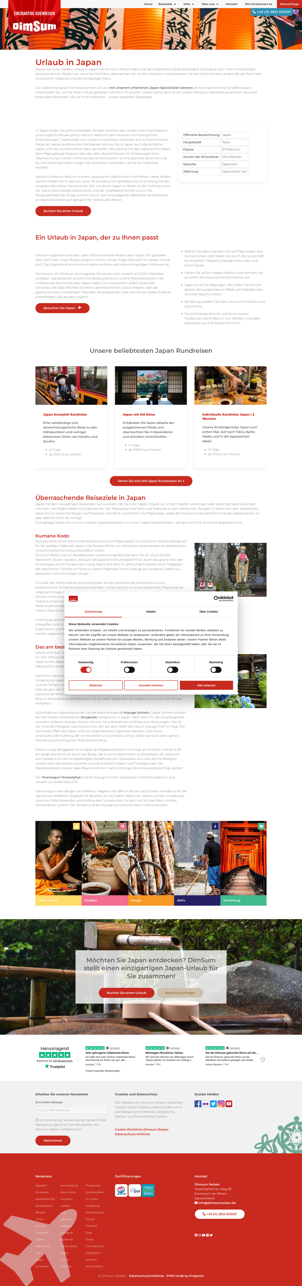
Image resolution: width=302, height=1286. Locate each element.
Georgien (41, 1232)
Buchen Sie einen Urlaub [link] (63, 211)
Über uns (210, 4)
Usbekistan (92, 1253)
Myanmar (66, 1239)
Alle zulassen (206, 685)
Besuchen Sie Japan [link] (62, 308)
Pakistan (66, 1266)
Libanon (65, 1219)
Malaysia (66, 1226)
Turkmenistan (94, 1246)
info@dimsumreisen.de (215, 1203)
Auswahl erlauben (151, 685)
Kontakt (231, 4)
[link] (58, 863)
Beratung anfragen (180, 992)
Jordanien (42, 1266)
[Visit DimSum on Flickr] (208, 1235)
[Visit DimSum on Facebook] (198, 1103)
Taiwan (90, 1219)
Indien (39, 1239)
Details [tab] (151, 611)
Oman (64, 1259)
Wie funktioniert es (258, 4)
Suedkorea (92, 1205)
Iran (37, 1253)
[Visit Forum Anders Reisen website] (148, 1189)
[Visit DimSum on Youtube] (204, 1235)
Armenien (42, 1192)
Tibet (88, 1232)
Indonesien (42, 1246)
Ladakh (65, 1205)
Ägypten (41, 1185)
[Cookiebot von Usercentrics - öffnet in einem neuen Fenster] (216, 599)
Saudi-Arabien (94, 1192)
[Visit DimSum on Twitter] (211, 1235)
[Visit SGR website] (121, 1189)
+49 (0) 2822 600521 (272, 12)
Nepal (64, 1253)
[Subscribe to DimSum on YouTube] (228, 1103)
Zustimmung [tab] (93, 611)
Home (148, 4)
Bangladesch (44, 1205)
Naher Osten (68, 1246)
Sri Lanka (91, 1199)
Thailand (91, 1226)
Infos (189, 4)
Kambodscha (69, 1185)
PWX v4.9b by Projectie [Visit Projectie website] (185, 1276)
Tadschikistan (94, 1212)
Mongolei (66, 1232)
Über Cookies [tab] (209, 611)
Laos (63, 1212)
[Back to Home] (35, 17)
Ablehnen (95, 685)
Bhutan (40, 1212)
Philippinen (93, 1185)
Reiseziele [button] (167, 4)
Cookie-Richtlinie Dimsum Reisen (142, 1129)
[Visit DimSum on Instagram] (200, 1235)
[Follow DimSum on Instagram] (221, 1103)
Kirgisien (66, 1199)
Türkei (89, 1239)
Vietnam (91, 1259)
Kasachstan (68, 1192)
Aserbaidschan (45, 1199)
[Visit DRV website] (135, 1189)
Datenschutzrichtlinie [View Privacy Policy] (146, 1276)
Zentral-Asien (94, 1266)
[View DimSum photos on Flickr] (206, 1103)
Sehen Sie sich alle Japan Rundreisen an (151, 481)
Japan (39, 1259)
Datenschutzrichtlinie (132, 1134)
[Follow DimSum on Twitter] (214, 1103)
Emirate (40, 1226)
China (39, 1219)
